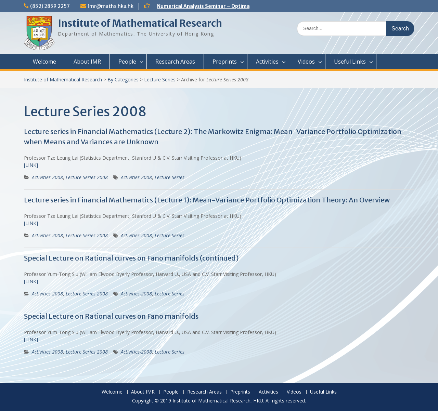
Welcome (44, 61)
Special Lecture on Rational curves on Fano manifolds (111, 316)
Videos (306, 61)
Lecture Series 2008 (87, 177)
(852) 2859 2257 (50, 6)
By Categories (123, 79)
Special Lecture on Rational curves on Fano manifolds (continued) (131, 258)
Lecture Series (160, 79)
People (127, 61)
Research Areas (175, 61)
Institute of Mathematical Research (140, 23)
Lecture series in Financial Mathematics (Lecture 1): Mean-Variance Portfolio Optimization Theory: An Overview (207, 200)
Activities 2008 (47, 177)
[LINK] (31, 165)
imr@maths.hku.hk (110, 6)
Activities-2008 (136, 177)
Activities (267, 61)
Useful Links (350, 61)
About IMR (87, 61)
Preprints (224, 61)
